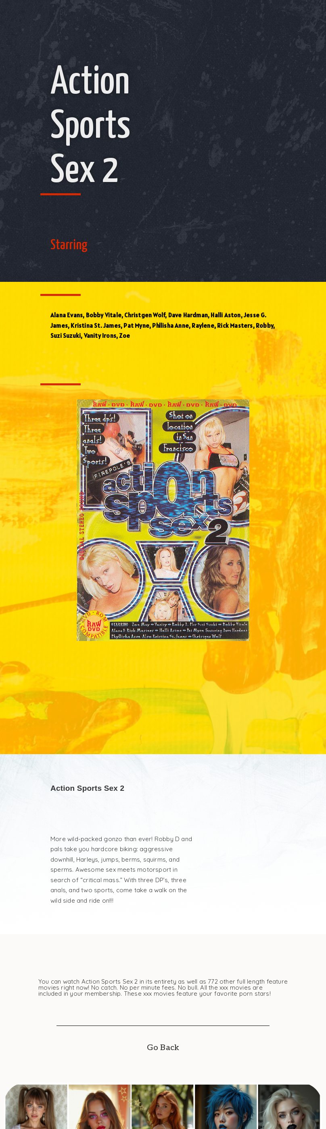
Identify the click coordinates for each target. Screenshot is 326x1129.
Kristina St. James (96, 325)
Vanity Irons (100, 335)
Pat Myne (136, 325)
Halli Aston (225, 315)
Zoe (124, 335)
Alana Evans (66, 315)
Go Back (163, 1047)
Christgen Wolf (144, 315)
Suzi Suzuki (65, 335)
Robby (264, 325)
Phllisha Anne (170, 325)
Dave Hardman (188, 315)
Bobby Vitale (103, 315)
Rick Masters (235, 325)
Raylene (203, 325)
